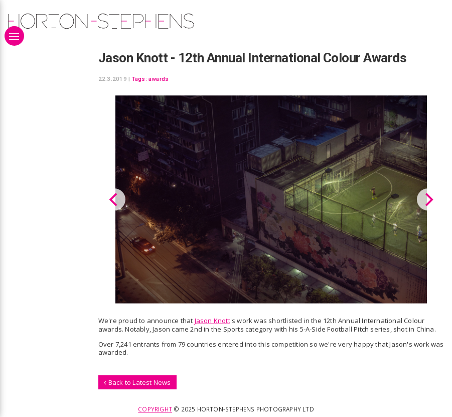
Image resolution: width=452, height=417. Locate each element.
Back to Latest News (137, 382)
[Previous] (114, 199)
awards (158, 78)
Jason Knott (212, 320)
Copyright (155, 409)
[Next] (428, 199)
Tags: (139, 78)
